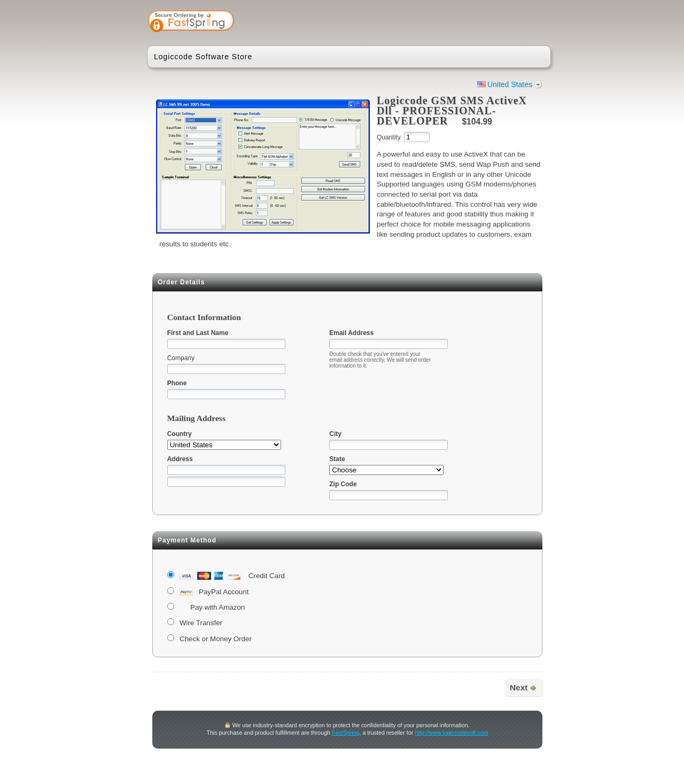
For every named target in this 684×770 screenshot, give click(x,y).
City (335, 434)
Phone (177, 383)
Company (181, 358)
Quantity (389, 137)
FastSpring (346, 732)
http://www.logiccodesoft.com (451, 732)
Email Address (351, 333)
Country (179, 434)
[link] (500, 22)
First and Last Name (198, 333)
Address (180, 459)
